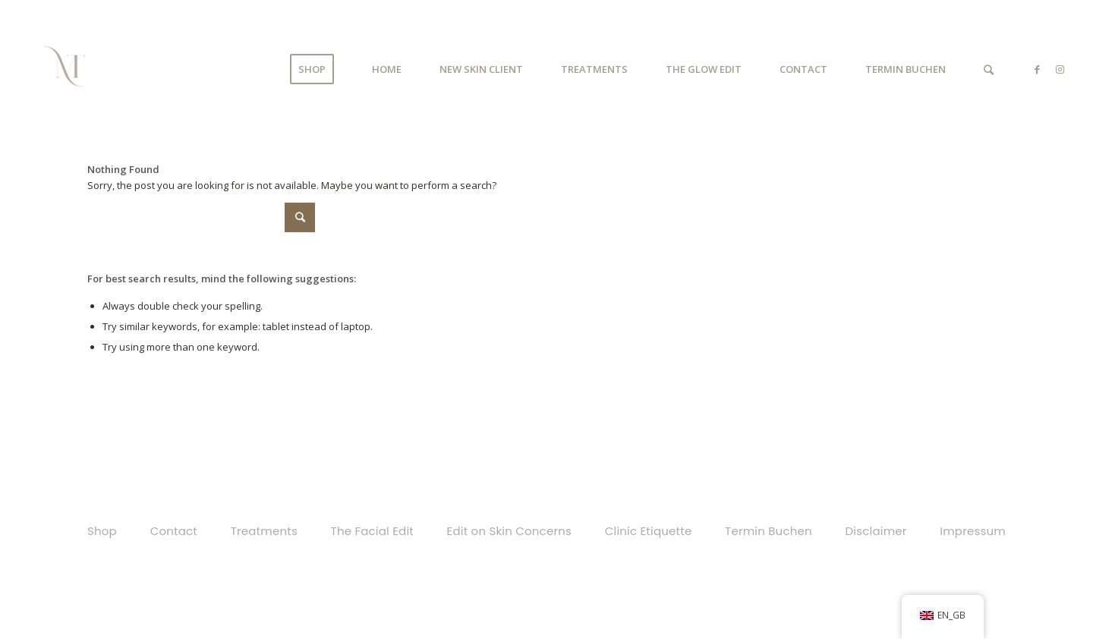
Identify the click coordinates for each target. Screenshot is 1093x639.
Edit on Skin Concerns (509, 531)
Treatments (264, 531)
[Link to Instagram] (1059, 69)
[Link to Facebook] (1036, 69)
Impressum (973, 531)
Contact (173, 531)
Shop (102, 531)
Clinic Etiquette (648, 531)
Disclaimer (876, 531)
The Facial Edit (372, 531)
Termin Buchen (768, 531)
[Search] (989, 69)
